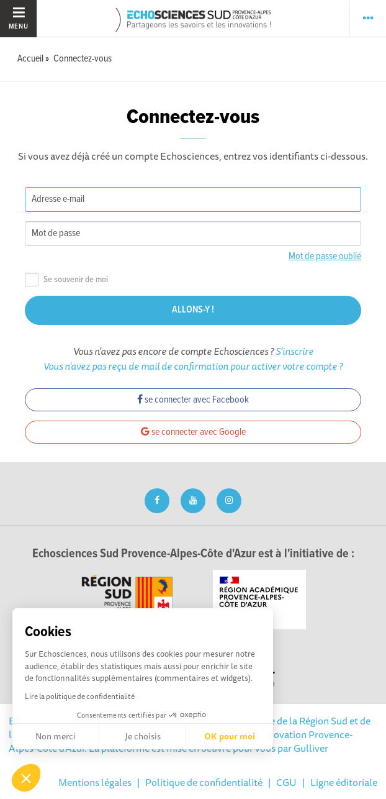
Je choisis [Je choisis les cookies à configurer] (143, 736)
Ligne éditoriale (343, 782)
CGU (286, 782)
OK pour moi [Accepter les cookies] (229, 736)
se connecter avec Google (193, 432)
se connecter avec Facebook (193, 399)
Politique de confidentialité (204, 782)
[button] (26, 778)
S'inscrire (294, 351)
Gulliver (311, 748)
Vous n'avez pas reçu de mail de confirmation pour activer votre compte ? (193, 366)
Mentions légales (95, 782)
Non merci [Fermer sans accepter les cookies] (55, 736)
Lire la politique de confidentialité (80, 696)
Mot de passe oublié (325, 256)
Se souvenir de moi (66, 279)
